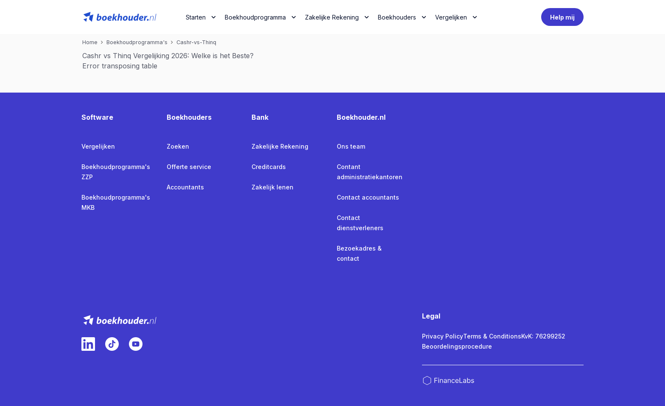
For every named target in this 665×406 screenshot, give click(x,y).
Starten (196, 17)
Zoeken (178, 146)
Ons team (351, 146)
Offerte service (189, 166)
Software (97, 117)
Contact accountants (368, 197)
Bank (259, 117)
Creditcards (268, 166)
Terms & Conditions (492, 336)
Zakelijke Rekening (332, 17)
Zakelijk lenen (272, 187)
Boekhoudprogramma (255, 17)
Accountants (185, 187)
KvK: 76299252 (543, 336)
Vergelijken (98, 146)
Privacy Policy (442, 336)
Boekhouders (397, 17)
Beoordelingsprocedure (457, 346)
